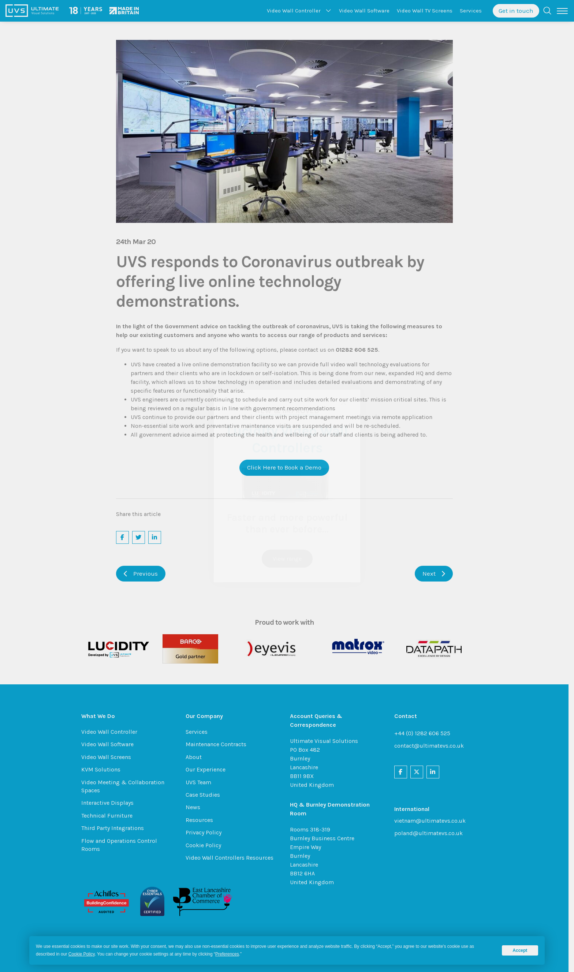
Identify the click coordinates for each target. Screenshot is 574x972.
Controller (294, 10)
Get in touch (516, 10)
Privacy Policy (206, 832)
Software (364, 10)
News (195, 807)
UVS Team (201, 782)
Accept (519, 950)
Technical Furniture (109, 815)
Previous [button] (143, 573)
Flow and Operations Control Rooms (122, 844)
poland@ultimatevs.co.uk (431, 833)
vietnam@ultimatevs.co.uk (432, 820)
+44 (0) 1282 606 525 (425, 733)
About (196, 757)
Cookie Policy (206, 845)
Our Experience (208, 769)
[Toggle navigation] (562, 11)
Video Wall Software (110, 744)
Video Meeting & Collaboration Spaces (125, 786)
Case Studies (205, 794)
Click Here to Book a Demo (287, 467)
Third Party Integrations (115, 828)
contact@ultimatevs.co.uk (431, 745)
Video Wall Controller (112, 731)
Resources (202, 819)
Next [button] (436, 573)
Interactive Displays (110, 802)
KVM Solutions (103, 769)
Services (471, 10)
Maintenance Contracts (218, 744)
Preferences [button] (227, 954)
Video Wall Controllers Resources (232, 857)
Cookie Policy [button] (81, 954)
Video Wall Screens (109, 757)
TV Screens (424, 10)
